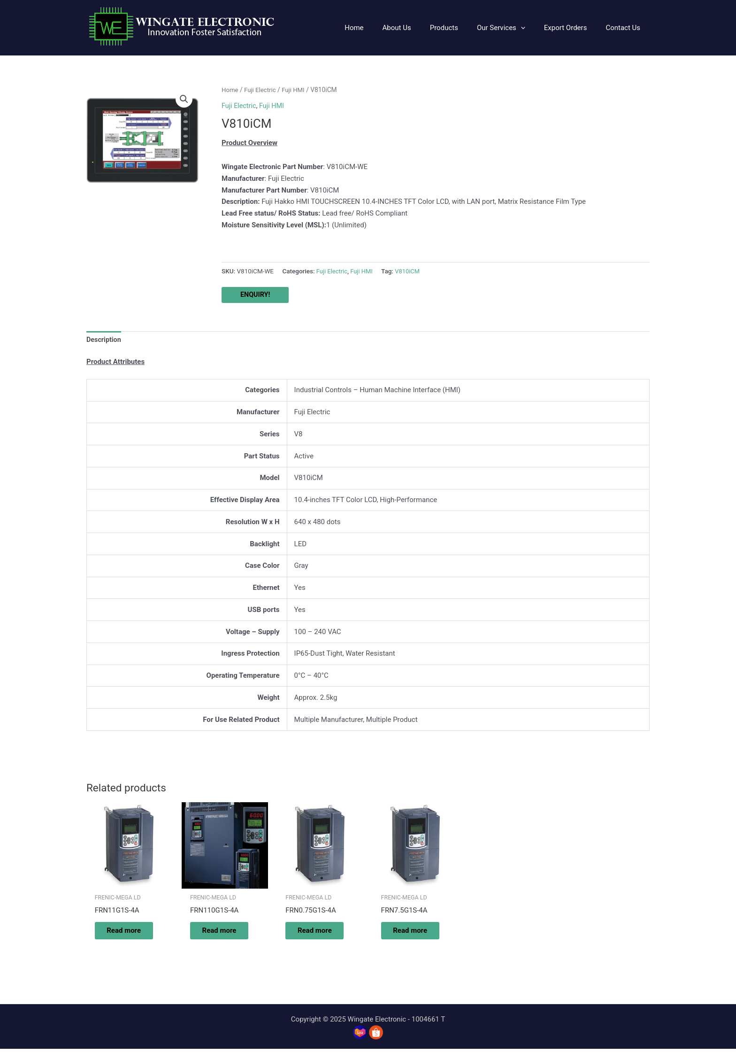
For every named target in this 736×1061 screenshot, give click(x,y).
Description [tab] (104, 340)
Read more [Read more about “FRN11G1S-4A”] (122, 937)
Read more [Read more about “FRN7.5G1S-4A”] (408, 937)
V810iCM (410, 271)
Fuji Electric (261, 89)
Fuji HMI (296, 89)
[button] (183, 99)
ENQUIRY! (255, 295)
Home (230, 89)
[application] (532, 27)
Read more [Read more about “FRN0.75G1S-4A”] (313, 937)
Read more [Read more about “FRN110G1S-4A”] (217, 937)
